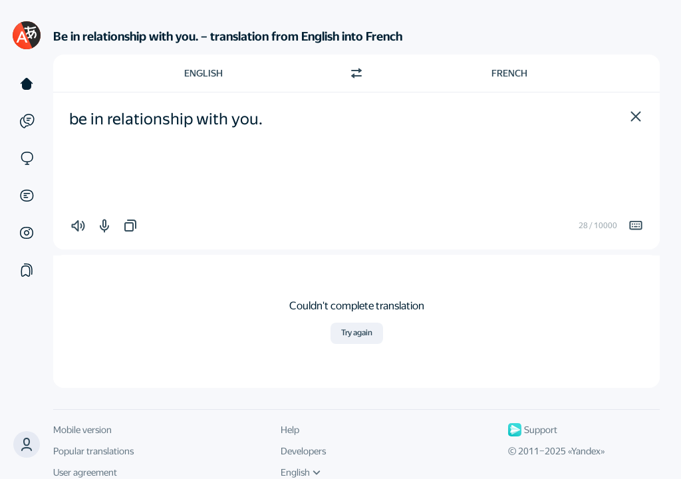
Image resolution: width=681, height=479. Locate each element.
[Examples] (26, 121)
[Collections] (26, 270)
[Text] (26, 84)
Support (532, 429)
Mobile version (82, 429)
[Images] (26, 233)
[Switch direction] (356, 73)
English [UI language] (301, 472)
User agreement (85, 472)
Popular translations (93, 451)
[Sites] (26, 158)
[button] (635, 116)
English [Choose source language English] (203, 73)
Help (290, 429)
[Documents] (26, 195)
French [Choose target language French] (509, 73)
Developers (303, 451)
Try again (356, 332)
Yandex (586, 451)
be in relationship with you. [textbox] (166, 119)
